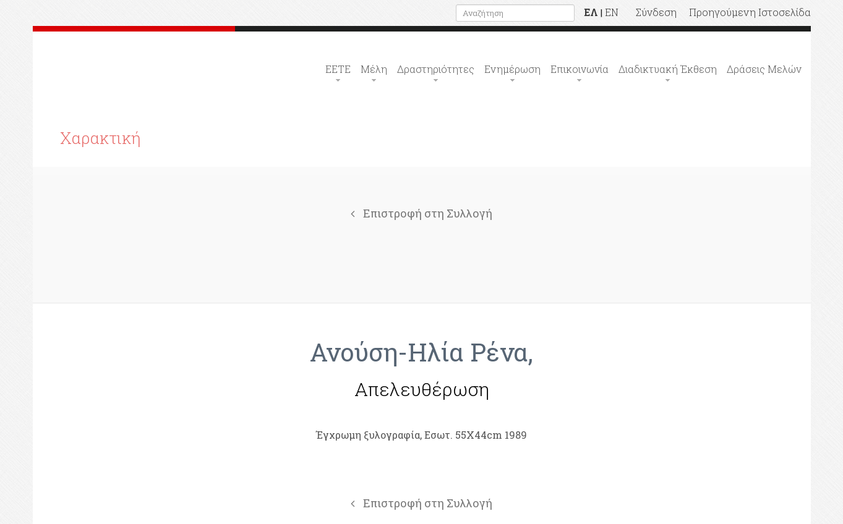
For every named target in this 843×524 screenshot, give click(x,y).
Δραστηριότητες (435, 68)
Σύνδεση (656, 12)
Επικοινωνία (579, 68)
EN (611, 12)
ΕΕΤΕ (338, 68)
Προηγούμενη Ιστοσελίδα (750, 12)
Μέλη (374, 68)
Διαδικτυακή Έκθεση (667, 68)
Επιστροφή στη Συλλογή (421, 213)
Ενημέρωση (512, 68)
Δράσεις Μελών (764, 68)
